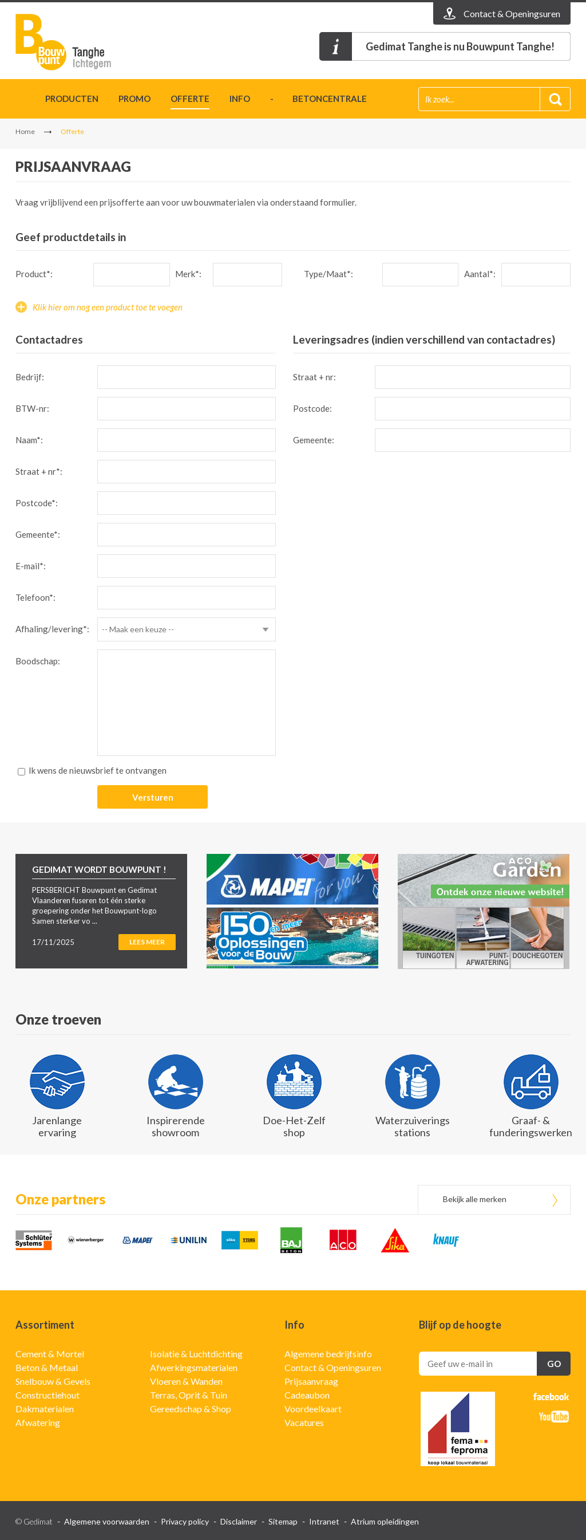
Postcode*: (36, 503)
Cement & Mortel (49, 1353)
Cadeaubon (307, 1394)
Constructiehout (47, 1394)
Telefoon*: (35, 597)
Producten (71, 98)
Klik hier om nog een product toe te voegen (108, 307)
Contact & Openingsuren (332, 1367)
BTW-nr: (32, 408)
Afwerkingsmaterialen (193, 1367)
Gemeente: (313, 440)
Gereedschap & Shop (190, 1408)
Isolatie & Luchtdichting (196, 1353)
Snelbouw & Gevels (52, 1381)
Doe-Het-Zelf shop (294, 1126)
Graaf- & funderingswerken (530, 1126)
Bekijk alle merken (474, 1199)
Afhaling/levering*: (52, 629)
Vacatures (304, 1422)
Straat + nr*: (38, 471)
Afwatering (37, 1422)
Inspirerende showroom (175, 1126)
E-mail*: (30, 566)
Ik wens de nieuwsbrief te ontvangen (98, 770)
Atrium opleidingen (385, 1521)
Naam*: (29, 440)
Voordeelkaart (313, 1408)
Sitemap (283, 1521)
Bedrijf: (29, 377)
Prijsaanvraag (311, 1381)
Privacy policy (185, 1521)
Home (20, 100)
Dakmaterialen (44, 1408)
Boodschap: (37, 661)
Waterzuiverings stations (412, 1126)
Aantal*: (480, 274)
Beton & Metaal (46, 1367)
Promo (134, 98)
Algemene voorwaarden (106, 1521)
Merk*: (188, 274)
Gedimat (81, 42)
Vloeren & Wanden (186, 1381)
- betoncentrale (318, 98)
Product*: (34, 274)
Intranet (324, 1521)
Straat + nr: (314, 377)
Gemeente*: (37, 534)
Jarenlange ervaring (57, 1126)
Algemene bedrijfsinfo (328, 1353)
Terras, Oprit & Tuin (188, 1394)
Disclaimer (238, 1521)
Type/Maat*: (328, 274)
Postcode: (312, 408)
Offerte (190, 98)
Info (239, 98)
